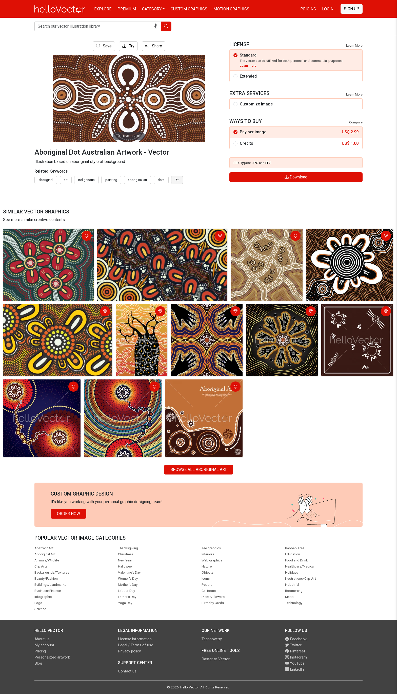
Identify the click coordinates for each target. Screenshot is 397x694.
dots (161, 180)
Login (327, 9)
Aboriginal (45, 180)
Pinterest (295, 651)
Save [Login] (104, 46)
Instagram (296, 657)
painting (111, 180)
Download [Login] (296, 177)
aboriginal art (137, 180)
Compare (356, 122)
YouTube (295, 663)
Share (153, 46)
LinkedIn (294, 669)
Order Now (68, 513)
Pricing (308, 9)
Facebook (296, 639)
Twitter (293, 645)
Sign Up (351, 8)
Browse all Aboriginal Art (198, 469)
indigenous (86, 180)
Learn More (354, 45)
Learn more (248, 65)
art (66, 180)
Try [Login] (128, 46)
